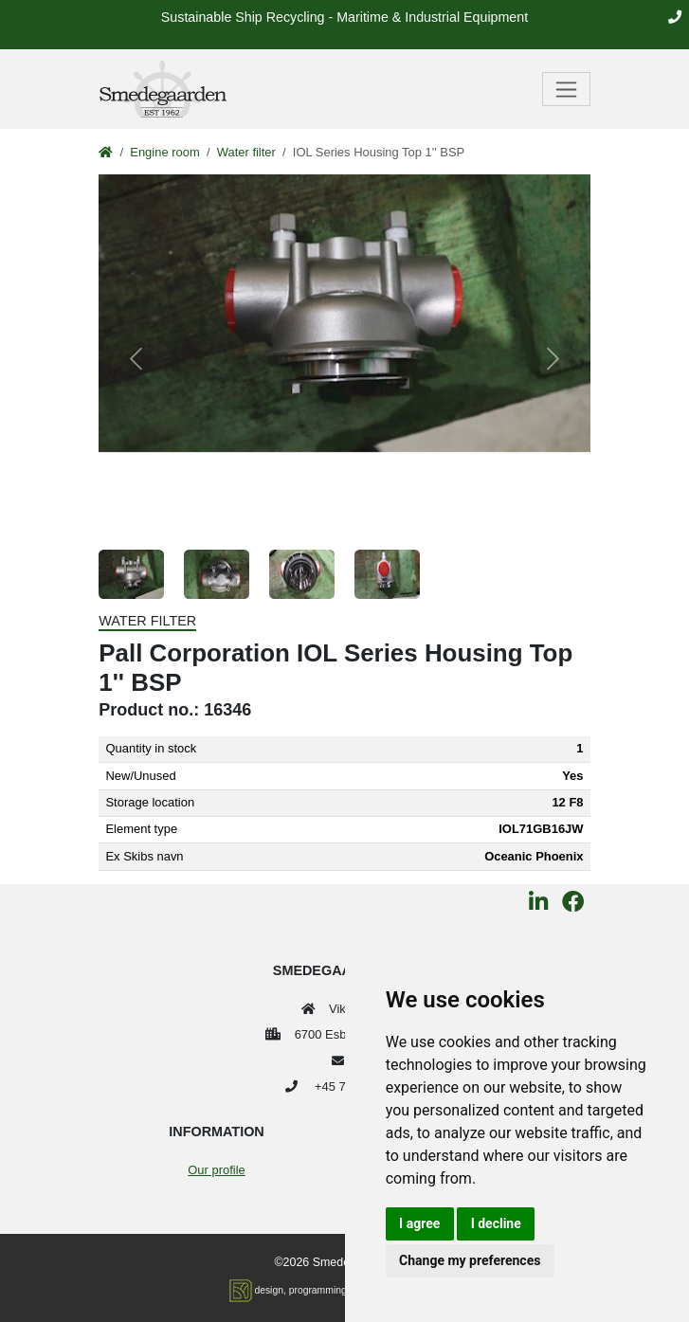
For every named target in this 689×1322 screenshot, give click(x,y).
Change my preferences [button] (469, 1260)
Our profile (216, 1170)
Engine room (164, 152)
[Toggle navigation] (566, 89)
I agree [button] (419, 1223)
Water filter (246, 152)
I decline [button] (496, 1223)
